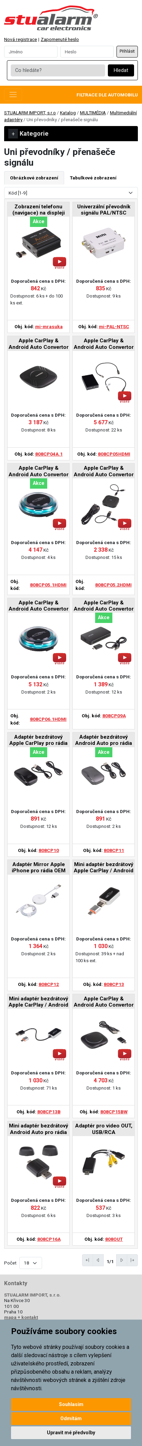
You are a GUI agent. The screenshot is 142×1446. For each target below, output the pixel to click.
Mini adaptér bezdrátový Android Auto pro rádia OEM (38, 1129)
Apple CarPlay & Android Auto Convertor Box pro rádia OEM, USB (104, 606)
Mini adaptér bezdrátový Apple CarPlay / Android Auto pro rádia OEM (103, 868)
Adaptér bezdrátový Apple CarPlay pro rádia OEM (38, 740)
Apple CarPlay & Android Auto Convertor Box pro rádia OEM (39, 344)
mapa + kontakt (21, 1317)
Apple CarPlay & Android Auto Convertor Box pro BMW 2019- (104, 1002)
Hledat (121, 70)
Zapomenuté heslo (60, 39)
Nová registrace (20, 39)
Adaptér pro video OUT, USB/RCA (103, 1129)
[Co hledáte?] (58, 70)
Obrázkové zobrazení (34, 177)
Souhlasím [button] (71, 1404)
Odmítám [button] (71, 1418)
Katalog (68, 112)
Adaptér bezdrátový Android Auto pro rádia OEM (103, 740)
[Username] (31, 52)
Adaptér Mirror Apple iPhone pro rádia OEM (38, 867)
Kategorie (28, 133)
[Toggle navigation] (13, 95)
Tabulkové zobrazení (93, 177)
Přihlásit (127, 51)
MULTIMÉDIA (93, 112)
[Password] (87, 52)
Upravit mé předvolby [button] (71, 1432)
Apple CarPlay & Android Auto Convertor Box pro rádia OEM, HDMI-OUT (104, 344)
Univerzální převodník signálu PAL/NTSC (103, 210)
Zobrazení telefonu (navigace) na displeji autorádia (38, 210)
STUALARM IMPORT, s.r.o (30, 112)
